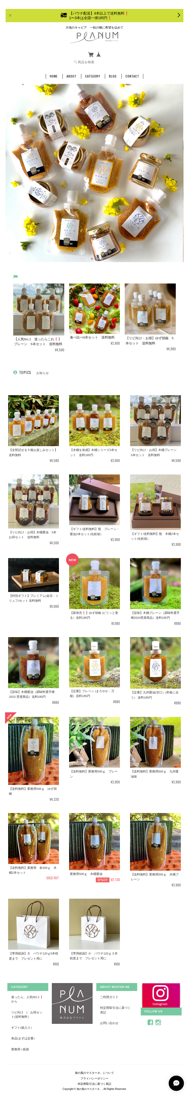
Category (92, 76)
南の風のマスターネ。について (94, 1072)
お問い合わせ (109, 1023)
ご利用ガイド (109, 997)
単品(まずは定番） (24, 1038)
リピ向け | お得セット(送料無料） (26, 1014)
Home (54, 76)
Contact (132, 76)
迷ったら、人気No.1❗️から (27, 999)
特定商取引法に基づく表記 (115, 1010)
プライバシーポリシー (94, 1078)
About (71, 76)
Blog (113, 76)
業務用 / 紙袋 (20, 1049)
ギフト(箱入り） (22, 1027)
